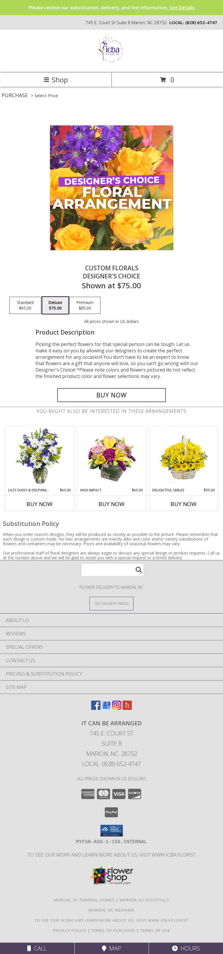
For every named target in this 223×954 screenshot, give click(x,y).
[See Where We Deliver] (111, 603)
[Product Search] (112, 569)
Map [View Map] (111, 948)
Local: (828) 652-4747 (111, 764)
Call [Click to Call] (37, 948)
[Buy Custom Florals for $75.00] (111, 395)
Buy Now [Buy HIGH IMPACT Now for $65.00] (111, 504)
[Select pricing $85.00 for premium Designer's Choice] (85, 305)
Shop (56, 79)
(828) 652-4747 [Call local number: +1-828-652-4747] (201, 22)
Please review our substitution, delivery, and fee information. (111, 7)
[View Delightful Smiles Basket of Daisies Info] (183, 456)
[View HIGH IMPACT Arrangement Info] (111, 456)
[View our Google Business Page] (106, 708)
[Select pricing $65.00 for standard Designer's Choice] (25, 305)
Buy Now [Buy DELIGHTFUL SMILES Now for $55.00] (183, 504)
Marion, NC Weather (111, 910)
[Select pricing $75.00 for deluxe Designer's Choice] (55, 305)
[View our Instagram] (116, 708)
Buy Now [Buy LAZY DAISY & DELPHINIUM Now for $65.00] (39, 504)
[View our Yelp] (127, 708)
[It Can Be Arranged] (111, 64)
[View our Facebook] (95, 708)
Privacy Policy (69, 930)
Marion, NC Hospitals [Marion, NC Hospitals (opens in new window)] (144, 900)
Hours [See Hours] (186, 948)
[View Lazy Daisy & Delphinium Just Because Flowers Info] (39, 456)
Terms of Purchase (113, 930)
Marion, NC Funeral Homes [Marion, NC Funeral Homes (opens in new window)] (84, 900)
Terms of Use (155, 930)
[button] (111, 830)
